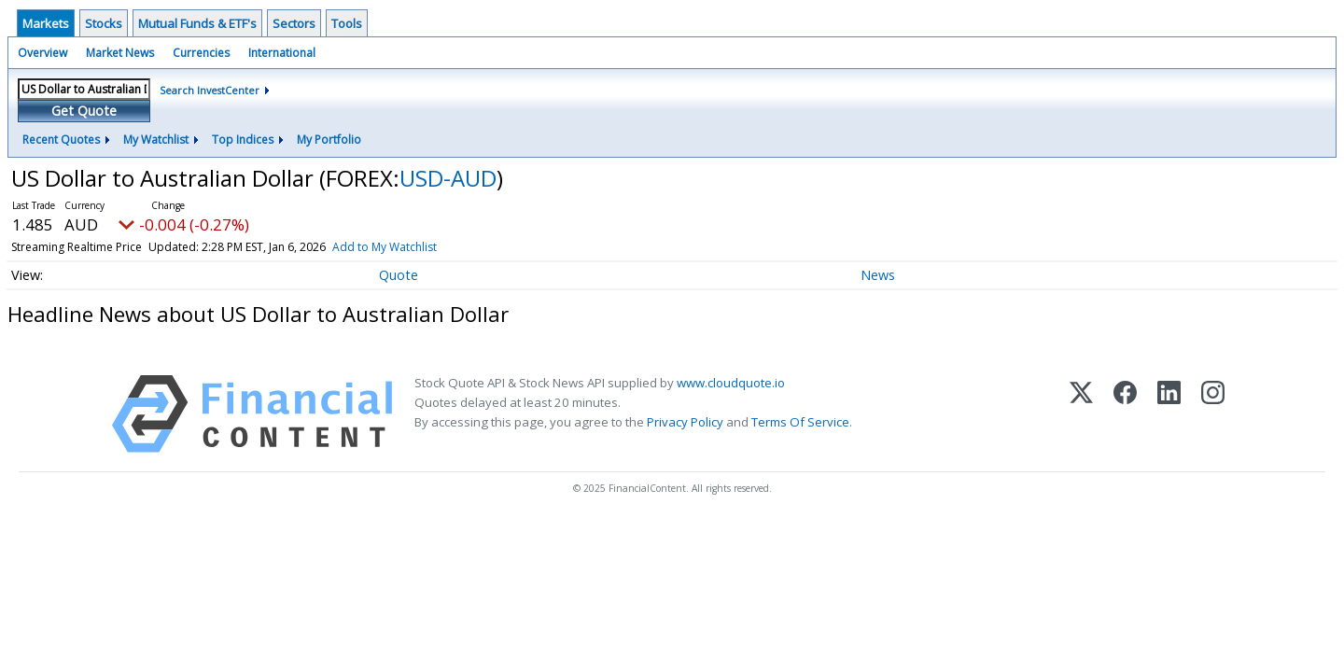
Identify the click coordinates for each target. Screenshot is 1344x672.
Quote (398, 275)
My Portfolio (329, 139)
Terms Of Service (800, 421)
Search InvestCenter (209, 90)
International (281, 53)
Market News (120, 53)
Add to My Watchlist (384, 247)
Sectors (294, 23)
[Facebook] (1125, 414)
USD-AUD (448, 177)
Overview (42, 53)
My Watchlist (156, 139)
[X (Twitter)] (1081, 414)
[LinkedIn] (1169, 414)
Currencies (201, 53)
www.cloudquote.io (731, 382)
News (878, 275)
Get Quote (84, 110)
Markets (45, 23)
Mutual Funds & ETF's (197, 23)
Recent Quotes (61, 139)
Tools (346, 23)
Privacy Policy (685, 421)
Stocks (103, 23)
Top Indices (242, 139)
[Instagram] (1213, 414)
